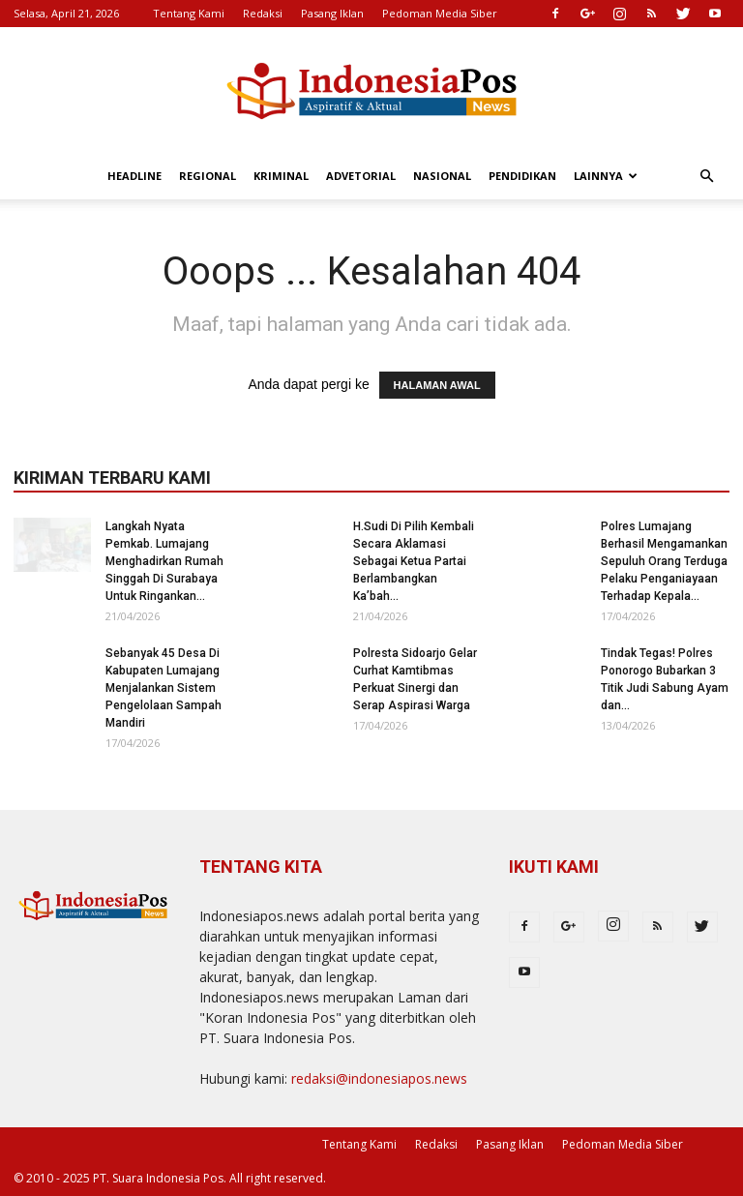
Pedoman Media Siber (439, 13)
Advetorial (361, 175)
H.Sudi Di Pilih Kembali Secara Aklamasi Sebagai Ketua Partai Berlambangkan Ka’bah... (413, 561)
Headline (134, 175)
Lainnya (606, 175)
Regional (207, 175)
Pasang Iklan (332, 13)
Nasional (442, 175)
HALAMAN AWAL (437, 385)
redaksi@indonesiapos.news (379, 1078)
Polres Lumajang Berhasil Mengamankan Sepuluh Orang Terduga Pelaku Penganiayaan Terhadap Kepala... (664, 561)
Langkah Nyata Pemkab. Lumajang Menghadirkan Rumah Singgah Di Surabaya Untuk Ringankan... (164, 561)
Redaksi (262, 13)
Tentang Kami (188, 13)
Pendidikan (522, 175)
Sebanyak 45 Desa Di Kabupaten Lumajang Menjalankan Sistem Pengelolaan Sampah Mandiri (163, 688)
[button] (706, 176)
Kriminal (281, 175)
